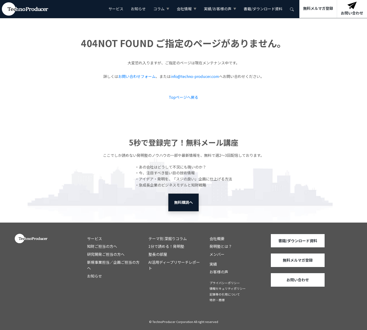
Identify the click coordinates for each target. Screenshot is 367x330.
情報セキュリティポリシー (227, 288)
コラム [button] (159, 8)
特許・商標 (217, 300)
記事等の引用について (224, 294)
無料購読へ (183, 202)
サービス (115, 8)
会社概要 (216, 238)
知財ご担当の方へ (102, 246)
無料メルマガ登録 (298, 260)
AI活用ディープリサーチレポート (174, 265)
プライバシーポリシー (224, 283)
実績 (213, 264)
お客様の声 (218, 272)
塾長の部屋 (157, 254)
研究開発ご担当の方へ (106, 254)
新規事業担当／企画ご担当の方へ (113, 265)
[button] (292, 9)
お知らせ (138, 8)
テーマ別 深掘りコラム (167, 238)
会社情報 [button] (184, 8)
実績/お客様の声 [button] (217, 8)
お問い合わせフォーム (137, 76)
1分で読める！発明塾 (166, 246)
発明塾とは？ (220, 246)
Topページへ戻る (183, 97)
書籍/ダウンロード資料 (263, 8)
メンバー (216, 254)
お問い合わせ (297, 279)
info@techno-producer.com (195, 76)
